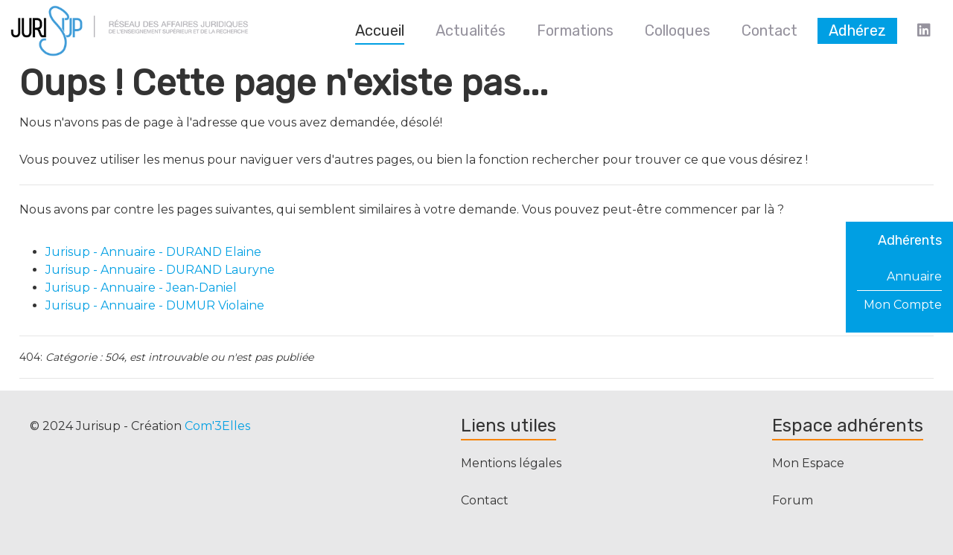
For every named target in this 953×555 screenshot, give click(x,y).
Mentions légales (511, 463)
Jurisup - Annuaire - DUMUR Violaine (154, 305)
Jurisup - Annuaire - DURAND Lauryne (160, 270)
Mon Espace (808, 463)
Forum (792, 500)
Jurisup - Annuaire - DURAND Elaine (153, 252)
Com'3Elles (217, 426)
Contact (485, 500)
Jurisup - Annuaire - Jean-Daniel (141, 287)
